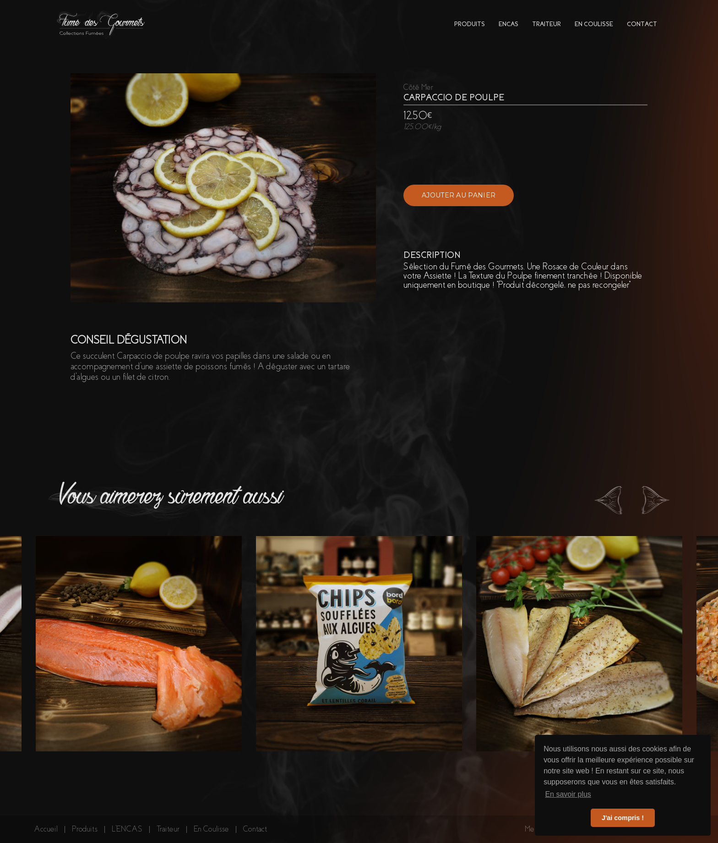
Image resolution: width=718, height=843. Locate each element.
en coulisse (594, 24)
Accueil (46, 829)
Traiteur (168, 829)
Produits (85, 829)
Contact (255, 829)
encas (508, 24)
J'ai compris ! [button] (623, 817)
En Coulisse (211, 829)
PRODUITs (469, 24)
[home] (101, 24)
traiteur (546, 24)
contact (642, 24)
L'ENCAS (127, 829)
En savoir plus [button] (568, 794)
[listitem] (139, 643)
